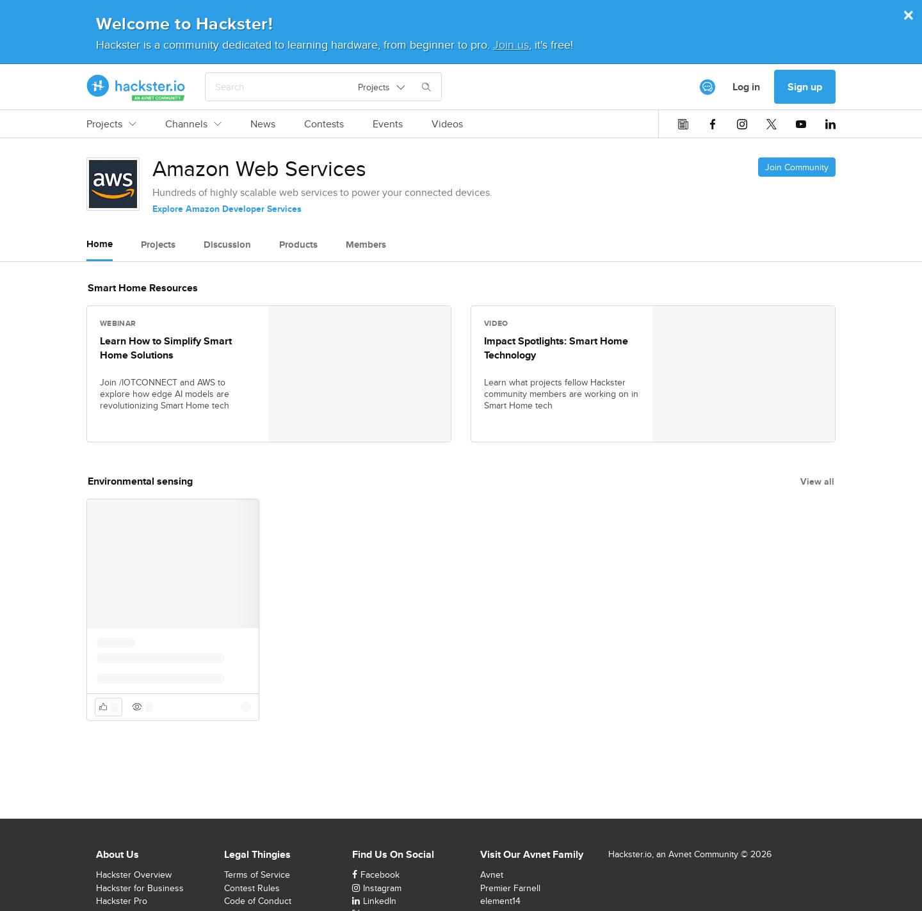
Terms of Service (257, 874)
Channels (193, 124)
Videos (447, 124)
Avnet (491, 874)
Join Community (797, 167)
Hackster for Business (140, 888)
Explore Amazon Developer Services (227, 208)
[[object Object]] (707, 87)
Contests (324, 124)
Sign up (805, 86)
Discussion (227, 245)
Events (388, 124)
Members (366, 245)
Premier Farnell (510, 888)
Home (99, 244)
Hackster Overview (134, 874)
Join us (511, 44)
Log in (746, 86)
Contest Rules (252, 888)
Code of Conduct (257, 900)
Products (298, 245)
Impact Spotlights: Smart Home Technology (556, 348)
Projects (111, 124)
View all (817, 481)
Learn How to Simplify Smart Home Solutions (166, 348)
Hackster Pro (121, 900)
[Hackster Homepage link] (136, 87)
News (262, 124)
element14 (500, 900)
